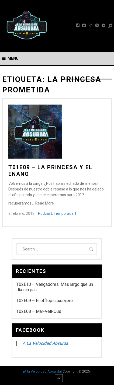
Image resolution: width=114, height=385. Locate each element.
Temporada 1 (65, 213)
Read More (44, 203)
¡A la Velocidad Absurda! (42, 371)
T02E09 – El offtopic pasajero (44, 300)
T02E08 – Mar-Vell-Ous (38, 311)
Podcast (45, 213)
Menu (13, 58)
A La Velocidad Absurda (45, 343)
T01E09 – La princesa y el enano (50, 170)
